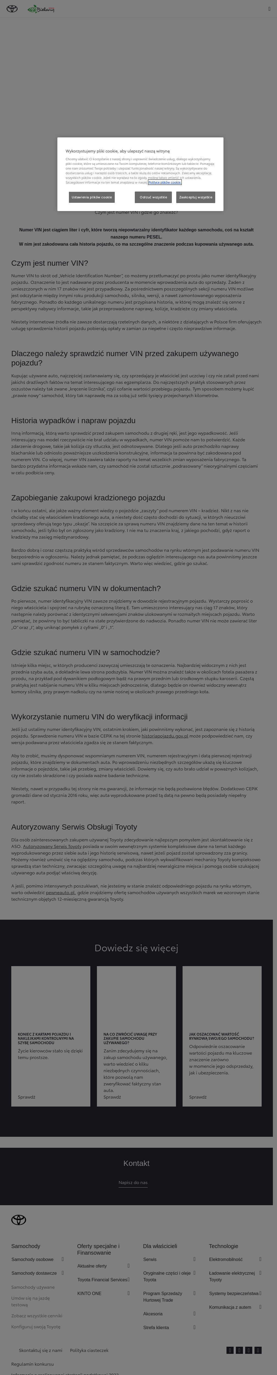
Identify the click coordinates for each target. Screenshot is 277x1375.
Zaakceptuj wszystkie (195, 197)
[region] (140, 174)
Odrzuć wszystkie (153, 197)
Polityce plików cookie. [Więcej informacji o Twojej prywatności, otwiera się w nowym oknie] (165, 182)
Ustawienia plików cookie (92, 197)
